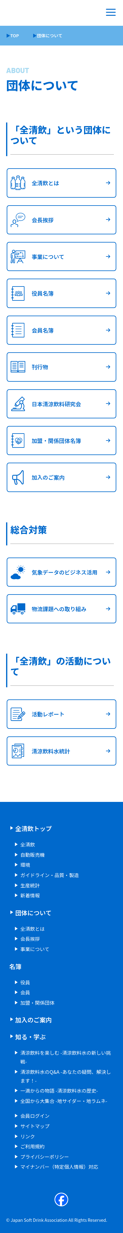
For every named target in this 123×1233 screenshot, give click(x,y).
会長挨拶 (30, 220)
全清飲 (27, 844)
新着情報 (30, 895)
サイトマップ (35, 1126)
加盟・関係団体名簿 (44, 440)
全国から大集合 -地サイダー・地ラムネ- (63, 1100)
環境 (25, 864)
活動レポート (36, 714)
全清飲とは (33, 183)
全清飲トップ (33, 828)
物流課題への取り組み (46, 609)
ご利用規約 (32, 1146)
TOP (14, 35)
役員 (25, 982)
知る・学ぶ (30, 1036)
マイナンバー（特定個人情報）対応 (59, 1166)
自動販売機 (32, 854)
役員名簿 (30, 293)
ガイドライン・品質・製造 (49, 875)
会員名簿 (30, 330)
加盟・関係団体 (37, 1002)
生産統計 (30, 885)
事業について (35, 256)
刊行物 (27, 367)
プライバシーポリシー (44, 1156)
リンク (27, 1136)
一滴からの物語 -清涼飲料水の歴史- (59, 1090)
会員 (25, 992)
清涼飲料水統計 (38, 751)
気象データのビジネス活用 (52, 572)
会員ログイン (35, 1115)
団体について (33, 912)
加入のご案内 (36, 477)
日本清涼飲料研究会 (44, 404)
